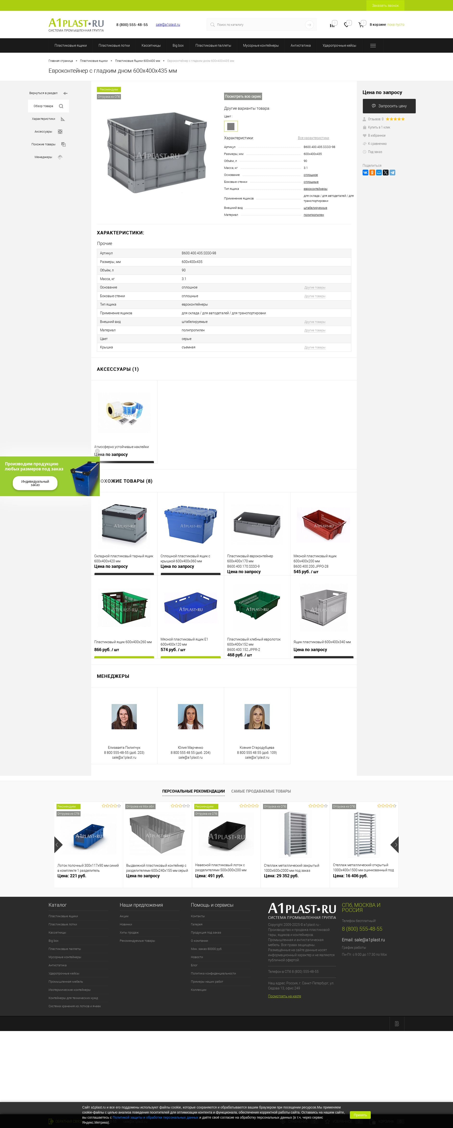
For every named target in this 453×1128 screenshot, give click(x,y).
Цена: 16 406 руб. (350, 871)
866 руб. (106, 645)
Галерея (196, 920)
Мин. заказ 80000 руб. (206, 944)
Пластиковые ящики (71, 45)
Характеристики (48, 119)
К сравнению (375, 143)
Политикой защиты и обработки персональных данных (156, 1117)
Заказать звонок (385, 5)
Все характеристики (313, 138)
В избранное (374, 135)
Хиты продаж (129, 928)
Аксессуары (48, 131)
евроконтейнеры (315, 189)
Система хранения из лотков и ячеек (75, 1001)
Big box (178, 45)
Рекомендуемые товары (137, 936)
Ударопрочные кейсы (339, 45)
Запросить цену (389, 106)
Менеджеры (48, 157)
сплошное (311, 175)
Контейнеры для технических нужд (73, 993)
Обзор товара (48, 106)
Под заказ (372, 151)
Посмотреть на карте (284, 992)
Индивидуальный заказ (35, 483)
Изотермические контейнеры (70, 985)
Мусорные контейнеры (261, 45)
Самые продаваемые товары (261, 786)
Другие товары (315, 286)
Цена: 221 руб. (71, 871)
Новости (197, 952)
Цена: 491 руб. (209, 871)
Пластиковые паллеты (213, 45)
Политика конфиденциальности (213, 969)
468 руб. (239, 650)
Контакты (198, 911)
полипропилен (314, 215)
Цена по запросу (111, 449)
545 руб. (306, 567)
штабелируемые (315, 208)
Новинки (126, 920)
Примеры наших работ (207, 977)
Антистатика (301, 45)
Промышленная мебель (66, 977)
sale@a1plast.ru (168, 24)
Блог (194, 960)
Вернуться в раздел (48, 93)
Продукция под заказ (206, 928)
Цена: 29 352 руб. (281, 871)
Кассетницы (151, 45)
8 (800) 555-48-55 (362, 924)
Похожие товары (48, 144)
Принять (360, 1115)
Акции (124, 911)
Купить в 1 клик (376, 127)
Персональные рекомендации (193, 786)
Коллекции (198, 985)
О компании (199, 936)
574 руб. (173, 645)
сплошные (311, 182)
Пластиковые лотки (114, 45)
